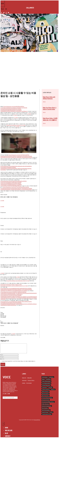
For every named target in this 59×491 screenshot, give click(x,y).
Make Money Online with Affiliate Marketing (49, 97)
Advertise (24, 380)
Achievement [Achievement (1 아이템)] (45, 377)
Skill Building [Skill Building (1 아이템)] (45, 408)
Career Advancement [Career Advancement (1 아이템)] (46, 381)
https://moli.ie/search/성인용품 (7, 284)
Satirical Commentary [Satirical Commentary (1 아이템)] (46, 406)
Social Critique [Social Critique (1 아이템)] (45, 412)
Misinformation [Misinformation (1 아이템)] (45, 393)
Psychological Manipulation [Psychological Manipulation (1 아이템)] (48, 401)
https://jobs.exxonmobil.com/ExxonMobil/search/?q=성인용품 (14, 285)
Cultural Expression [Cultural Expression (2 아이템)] (46, 385)
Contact (7, 436)
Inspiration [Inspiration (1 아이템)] (44, 387)
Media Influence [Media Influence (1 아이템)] (45, 391)
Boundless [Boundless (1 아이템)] (48, 379)
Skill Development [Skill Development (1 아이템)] (46, 410)
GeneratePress (37, 419)
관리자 (44, 101)
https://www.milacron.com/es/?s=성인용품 (16, 125)
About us (24, 377)
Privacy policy (31, 380)
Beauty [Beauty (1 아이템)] (43, 379)
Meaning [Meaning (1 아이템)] (53, 389)
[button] (2, 9)
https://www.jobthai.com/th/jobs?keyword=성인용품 (17, 280)
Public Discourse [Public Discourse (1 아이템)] (45, 403)
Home (6, 427)
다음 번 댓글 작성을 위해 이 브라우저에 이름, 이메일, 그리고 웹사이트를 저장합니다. (18, 361)
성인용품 (29, 113)
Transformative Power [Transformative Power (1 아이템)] (46, 414)
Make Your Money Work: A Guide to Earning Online (49, 108)
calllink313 (30, 7)
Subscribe (29, 377)
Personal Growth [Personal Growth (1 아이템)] (45, 399)
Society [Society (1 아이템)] (51, 412)
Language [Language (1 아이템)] (50, 387)
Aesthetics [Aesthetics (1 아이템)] (51, 377)
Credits (23, 383)
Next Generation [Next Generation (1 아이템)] (45, 395)
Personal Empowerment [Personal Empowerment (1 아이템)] (47, 397)
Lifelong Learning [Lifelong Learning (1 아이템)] (46, 389)
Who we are (8, 430)
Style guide (29, 383)
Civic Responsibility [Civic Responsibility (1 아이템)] (46, 383)
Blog (6, 433)
